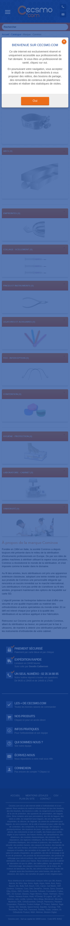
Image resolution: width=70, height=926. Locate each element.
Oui (35, 100)
